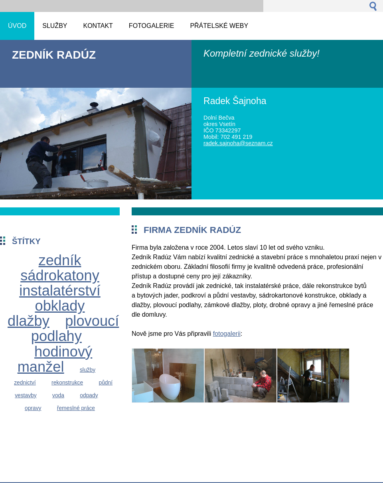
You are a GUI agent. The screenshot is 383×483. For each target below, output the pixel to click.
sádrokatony (59, 275)
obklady (60, 306)
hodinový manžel (55, 359)
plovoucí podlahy (75, 328)
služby (87, 370)
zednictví (25, 382)
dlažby (28, 321)
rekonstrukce (67, 382)
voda (58, 395)
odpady (89, 395)
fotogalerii (227, 333)
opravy (33, 408)
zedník (60, 260)
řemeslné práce (76, 408)
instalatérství (60, 290)
